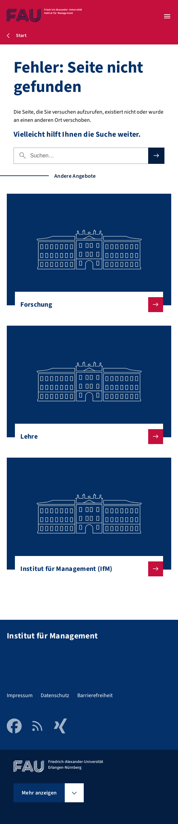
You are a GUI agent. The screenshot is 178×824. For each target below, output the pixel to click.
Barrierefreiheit (95, 695)
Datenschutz (55, 695)
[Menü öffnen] (167, 16)
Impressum (20, 695)
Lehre (86, 436)
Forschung (86, 304)
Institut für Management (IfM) (86, 568)
